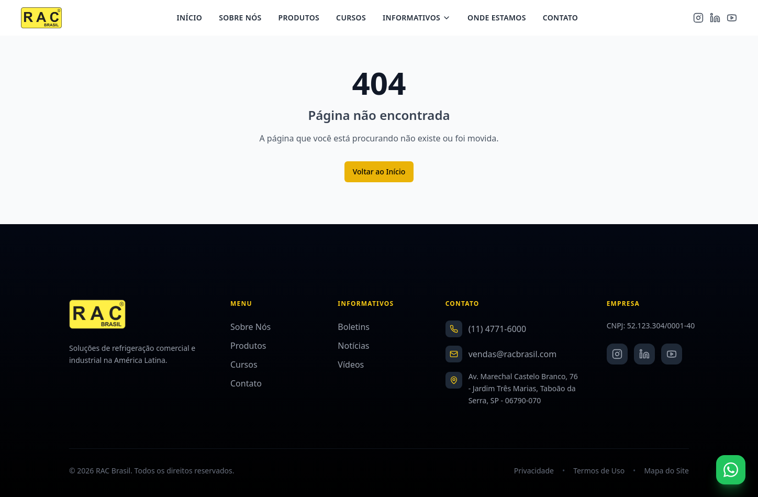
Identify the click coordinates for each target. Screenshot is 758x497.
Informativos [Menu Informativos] (421, 19)
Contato (564, 19)
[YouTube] (732, 19)
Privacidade (534, 471)
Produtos (303, 19)
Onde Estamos (501, 19)
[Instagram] (698, 19)
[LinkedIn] (715, 19)
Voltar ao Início (379, 171)
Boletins (354, 327)
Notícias (353, 345)
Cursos (355, 19)
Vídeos (351, 364)
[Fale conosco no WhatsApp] (730, 469)
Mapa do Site (666, 471)
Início (193, 19)
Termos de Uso (599, 471)
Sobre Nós (244, 19)
